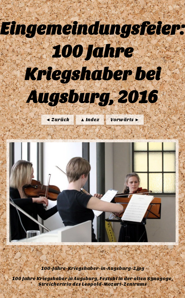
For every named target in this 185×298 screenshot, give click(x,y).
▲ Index (90, 119)
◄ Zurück (57, 119)
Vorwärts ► (124, 119)
